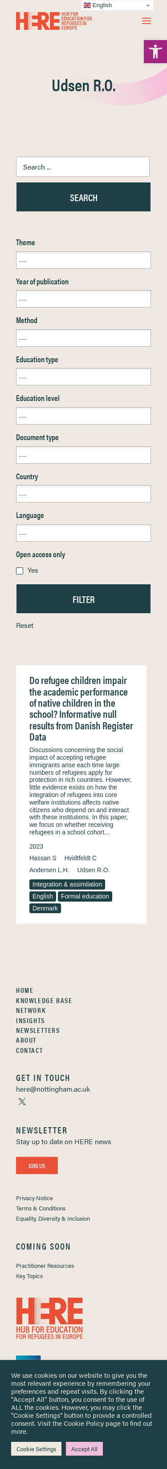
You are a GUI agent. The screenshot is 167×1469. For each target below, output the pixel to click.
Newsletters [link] (38, 1030)
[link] (155, 51)
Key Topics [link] (29, 1275)
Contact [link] (29, 1050)
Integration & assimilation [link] (67, 884)
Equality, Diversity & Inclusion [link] (53, 1218)
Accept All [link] (84, 1449)
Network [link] (31, 1010)
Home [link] (24, 990)
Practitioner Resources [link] (45, 1265)
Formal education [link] (85, 896)
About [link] (26, 1040)
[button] (146, 21)
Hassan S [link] (43, 858)
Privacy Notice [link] (34, 1198)
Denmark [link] (45, 908)
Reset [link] (24, 625)
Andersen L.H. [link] (49, 870)
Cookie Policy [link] (84, 1423)
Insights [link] (30, 1020)
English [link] (43, 896)
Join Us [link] (37, 1165)
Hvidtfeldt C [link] (81, 858)
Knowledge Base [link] (44, 1000)
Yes (33, 570)
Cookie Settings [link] (36, 1449)
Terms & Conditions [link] (40, 1208)
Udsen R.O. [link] (93, 870)
